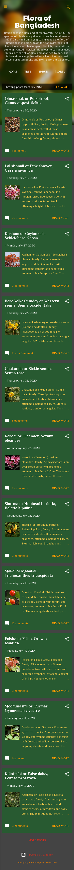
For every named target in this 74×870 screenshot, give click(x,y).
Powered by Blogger (37, 854)
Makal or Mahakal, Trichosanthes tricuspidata (29, 573)
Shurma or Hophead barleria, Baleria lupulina (30, 505)
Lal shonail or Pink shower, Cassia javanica (29, 168)
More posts (37, 840)
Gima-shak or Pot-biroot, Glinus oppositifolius (27, 100)
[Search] (68, 8)
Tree (27, 71)
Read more (60, 150)
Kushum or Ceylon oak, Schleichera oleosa (25, 235)
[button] (67, 99)
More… (60, 71)
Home (13, 71)
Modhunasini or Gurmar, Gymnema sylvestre (26, 708)
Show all (61, 86)
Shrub (43, 71)
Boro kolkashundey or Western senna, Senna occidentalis (32, 303)
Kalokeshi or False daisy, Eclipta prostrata (26, 776)
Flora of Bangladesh (37, 21)
